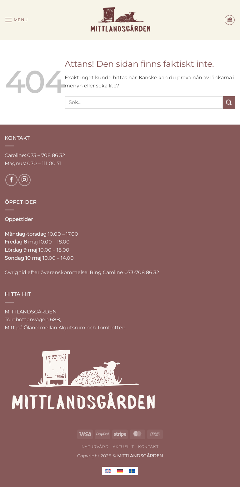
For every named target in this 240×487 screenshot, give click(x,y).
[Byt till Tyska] (120, 471)
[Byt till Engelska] (108, 471)
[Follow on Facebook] (11, 180)
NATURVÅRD (95, 446)
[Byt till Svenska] (132, 471)
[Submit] (229, 102)
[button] (16, 19)
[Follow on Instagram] (24, 180)
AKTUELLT (123, 446)
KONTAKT (148, 446)
